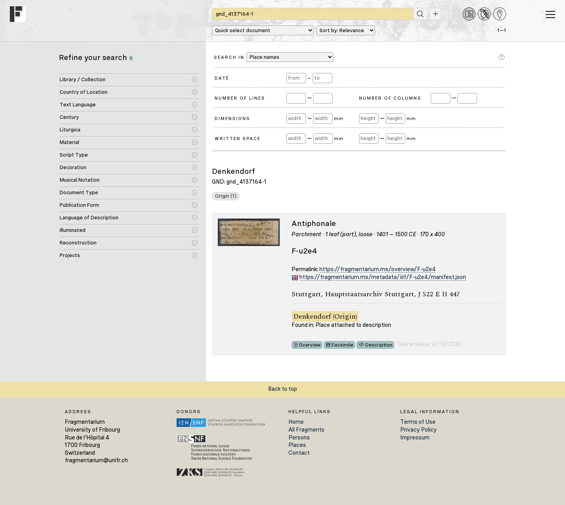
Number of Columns (390, 98)
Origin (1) (226, 196)
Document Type (79, 192)
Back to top (282, 389)
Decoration (73, 167)
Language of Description (89, 218)
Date (222, 78)
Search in (274, 57)
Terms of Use (418, 422)
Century (69, 117)
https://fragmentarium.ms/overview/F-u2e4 (377, 269)
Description (378, 345)
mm (338, 118)
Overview (310, 345)
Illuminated (73, 230)
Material (69, 142)
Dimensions (232, 118)
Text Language (78, 105)
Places (297, 445)
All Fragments (306, 430)
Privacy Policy (418, 430)
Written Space (238, 138)
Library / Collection (83, 79)
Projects (70, 255)
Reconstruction (78, 243)
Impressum (415, 437)
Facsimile (342, 345)
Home (296, 422)
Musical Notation (80, 180)
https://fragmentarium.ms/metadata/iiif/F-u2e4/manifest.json (382, 277)
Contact (299, 453)
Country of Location (84, 92)
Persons (299, 437)
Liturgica (70, 130)
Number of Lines (240, 98)
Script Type (74, 155)
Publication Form (79, 205)
